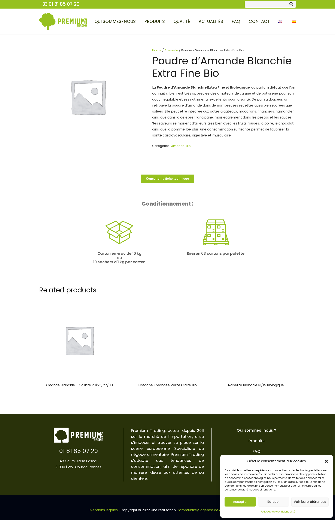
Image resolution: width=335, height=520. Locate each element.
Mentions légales (103, 510)
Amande (171, 50)
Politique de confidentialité (278, 511)
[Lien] (63, 21)
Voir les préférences (310, 501)
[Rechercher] (291, 4)
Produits (257, 440)
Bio (188, 146)
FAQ (257, 451)
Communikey (188, 510)
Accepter (240, 501)
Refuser (273, 501)
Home (156, 50)
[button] (326, 461)
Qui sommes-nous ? (256, 430)
